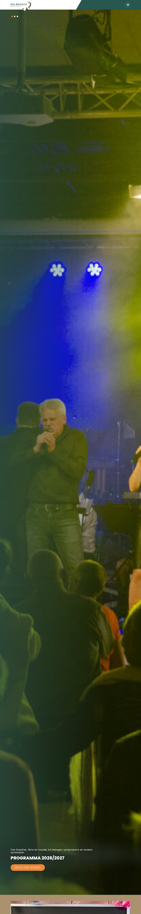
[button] (12, 16)
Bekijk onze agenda (28, 867)
